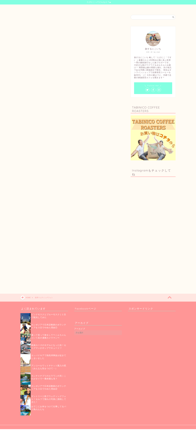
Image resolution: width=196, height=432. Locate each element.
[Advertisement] (154, 261)
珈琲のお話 (110, 8)
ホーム (67, 8)
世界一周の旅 (95, 8)
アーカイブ (79, 329)
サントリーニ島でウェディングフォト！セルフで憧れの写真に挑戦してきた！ (48, 399)
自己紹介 (79, 8)
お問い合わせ (126, 8)
